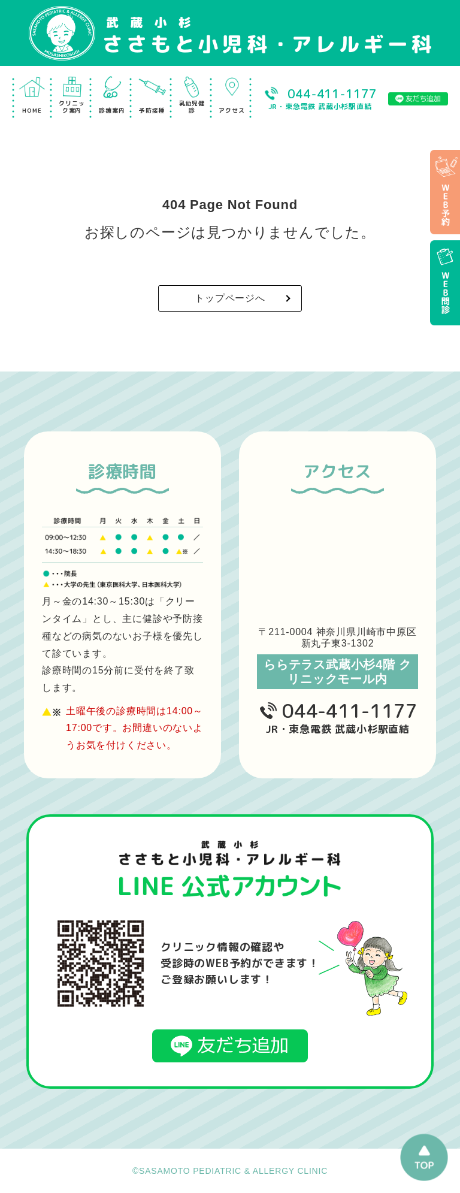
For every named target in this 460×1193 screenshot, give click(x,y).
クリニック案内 (71, 106)
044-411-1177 (349, 710)
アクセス (231, 110)
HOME (31, 110)
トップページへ (230, 298)
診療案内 (112, 110)
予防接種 (152, 110)
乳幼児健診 (192, 106)
